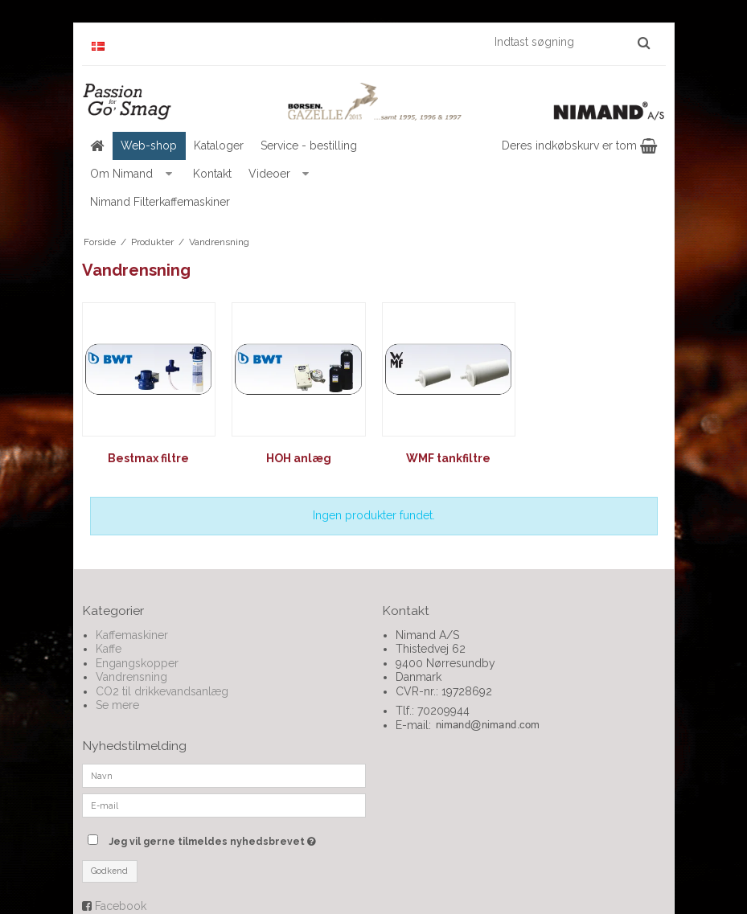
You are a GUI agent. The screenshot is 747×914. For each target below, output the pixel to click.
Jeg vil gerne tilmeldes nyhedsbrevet (237, 838)
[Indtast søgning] (571, 41)
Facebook (120, 906)
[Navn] (224, 774)
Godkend (109, 870)
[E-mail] (224, 804)
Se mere (117, 705)
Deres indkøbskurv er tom (579, 145)
